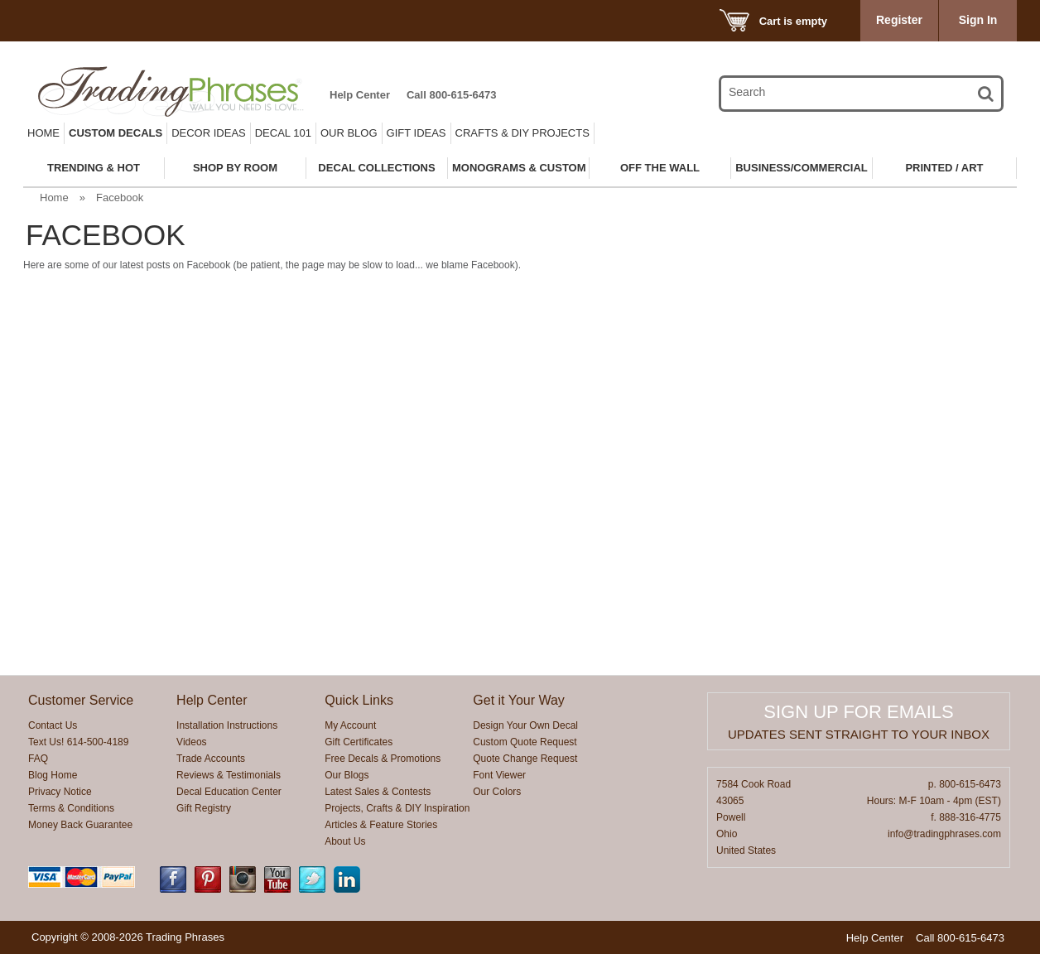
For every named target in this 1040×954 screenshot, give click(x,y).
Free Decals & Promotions (383, 758)
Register (899, 19)
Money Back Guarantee (80, 825)
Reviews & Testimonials (228, 775)
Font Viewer (499, 775)
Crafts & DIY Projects (522, 133)
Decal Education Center (229, 791)
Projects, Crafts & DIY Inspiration (397, 808)
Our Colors (497, 791)
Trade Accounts (210, 758)
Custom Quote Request (524, 742)
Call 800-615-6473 (451, 95)
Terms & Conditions (71, 808)
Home (43, 133)
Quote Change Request (525, 758)
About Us (345, 841)
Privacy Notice (60, 791)
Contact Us (52, 725)
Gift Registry (203, 808)
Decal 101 (283, 133)
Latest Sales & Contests (378, 791)
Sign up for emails (858, 711)
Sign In (978, 19)
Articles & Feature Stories (381, 825)
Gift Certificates (358, 742)
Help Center (360, 95)
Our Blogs (346, 775)
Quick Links (359, 700)
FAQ (38, 758)
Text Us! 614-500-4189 (78, 742)
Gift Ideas (416, 133)
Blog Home (52, 775)
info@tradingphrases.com (944, 834)
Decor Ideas (208, 133)
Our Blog (349, 133)
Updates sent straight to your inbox (858, 734)
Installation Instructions (226, 725)
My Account (350, 725)
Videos (191, 742)
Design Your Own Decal (525, 725)
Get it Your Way (519, 700)
